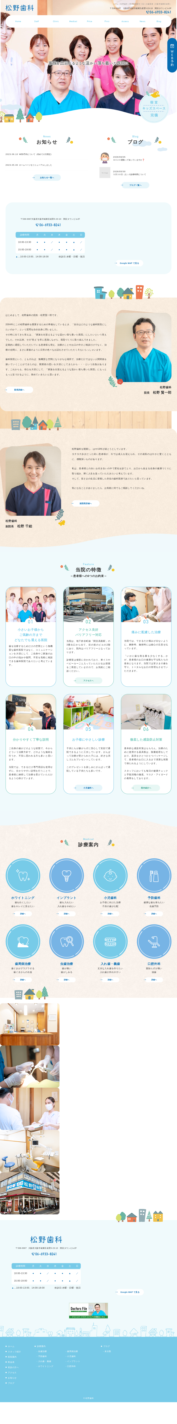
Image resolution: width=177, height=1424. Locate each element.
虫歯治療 (42, 1373)
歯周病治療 (72, 1373)
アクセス (126, 21)
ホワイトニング (45, 1388)
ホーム (17, 21)
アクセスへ (88, 686)
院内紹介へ (146, 794)
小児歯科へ (88, 794)
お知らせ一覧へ (47, 178)
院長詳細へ (19, 395)
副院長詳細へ (86, 509)
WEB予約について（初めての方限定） (38, 154)
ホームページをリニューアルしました (38, 165)
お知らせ (143, 21)
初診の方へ (107, 21)
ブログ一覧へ (135, 189)
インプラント (73, 1383)
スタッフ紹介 (36, 21)
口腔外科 (71, 1388)
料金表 (89, 21)
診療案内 (73, 21)
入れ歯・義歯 (44, 1383)
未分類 (108, 1373)
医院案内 (56, 21)
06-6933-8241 (50, 230)
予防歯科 (42, 1378)
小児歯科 (71, 1378)
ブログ (159, 21)
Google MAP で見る (129, 268)
